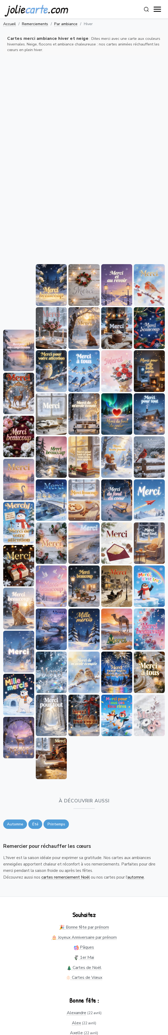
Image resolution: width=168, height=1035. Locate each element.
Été (35, 824)
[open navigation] (158, 9)
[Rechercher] (146, 9)
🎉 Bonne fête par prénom (84, 927)
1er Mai (84, 957)
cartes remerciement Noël (65, 877)
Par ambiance (65, 23)
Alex (76, 1023)
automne (135, 877)
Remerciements (35, 23)
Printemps (56, 824)
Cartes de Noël (84, 968)
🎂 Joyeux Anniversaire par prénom (84, 937)
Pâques (84, 947)
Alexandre (76, 1013)
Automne (15, 824)
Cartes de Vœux (84, 977)
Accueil (9, 23)
